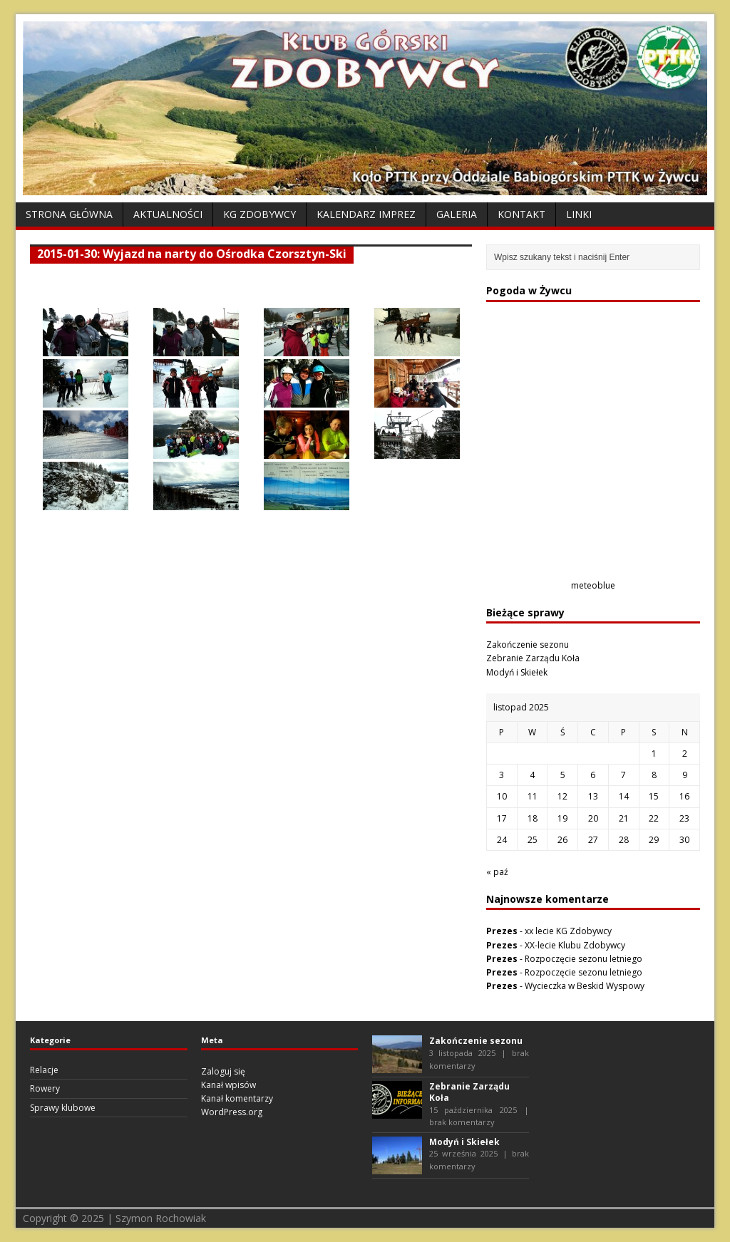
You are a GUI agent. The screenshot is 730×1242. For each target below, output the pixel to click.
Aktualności (167, 214)
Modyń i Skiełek (517, 672)
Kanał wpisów (228, 1085)
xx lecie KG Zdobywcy (568, 931)
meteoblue (593, 585)
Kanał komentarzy (237, 1098)
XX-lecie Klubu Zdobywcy (575, 945)
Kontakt (521, 214)
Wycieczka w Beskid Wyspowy (584, 986)
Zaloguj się (223, 1071)
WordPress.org (231, 1112)
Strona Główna (69, 214)
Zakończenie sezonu (527, 644)
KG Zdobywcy (259, 214)
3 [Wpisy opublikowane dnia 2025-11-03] (501, 775)
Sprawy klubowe (63, 1108)
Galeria (456, 214)
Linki (579, 214)
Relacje (44, 1070)
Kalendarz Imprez (366, 214)
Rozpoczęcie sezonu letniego (583, 959)
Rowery (45, 1088)
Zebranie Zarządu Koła (533, 658)
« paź (497, 872)
